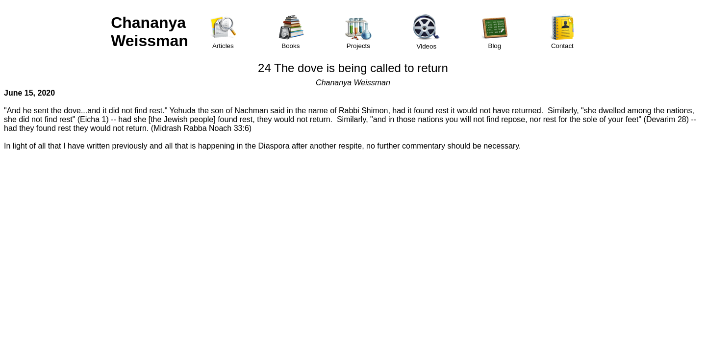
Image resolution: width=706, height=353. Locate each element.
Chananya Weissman (149, 32)
